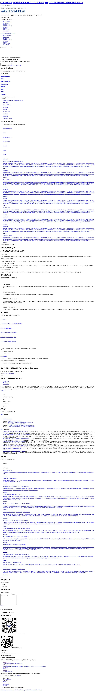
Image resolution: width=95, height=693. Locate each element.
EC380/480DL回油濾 (7, 118)
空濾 (20, 65)
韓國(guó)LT (3, 94)
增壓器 (10, 65)
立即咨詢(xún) (23, 360)
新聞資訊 (5, 28)
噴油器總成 (5, 116)
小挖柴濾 (5, 109)
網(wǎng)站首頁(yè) (7, 21)
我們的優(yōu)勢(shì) (7, 25)
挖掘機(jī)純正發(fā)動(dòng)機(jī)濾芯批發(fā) (13, 100)
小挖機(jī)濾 (5, 107)
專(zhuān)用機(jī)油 (7, 104)
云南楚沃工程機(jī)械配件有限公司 (7, 33)
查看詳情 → (3, 390)
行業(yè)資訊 (9, 673)
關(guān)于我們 (6, 664)
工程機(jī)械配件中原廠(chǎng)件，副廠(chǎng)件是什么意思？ (21, 426)
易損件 (2, 91)
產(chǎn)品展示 (6, 24)
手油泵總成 (5, 102)
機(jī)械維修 (5, 27)
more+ (2, 414)
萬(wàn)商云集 (11, 677)
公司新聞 (5, 673)
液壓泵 (14, 65)
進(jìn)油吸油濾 (6, 111)
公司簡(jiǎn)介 (6, 23)
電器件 (2, 78)
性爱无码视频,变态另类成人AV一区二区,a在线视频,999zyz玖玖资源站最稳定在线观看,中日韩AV (41, 2)
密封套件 (3, 86)
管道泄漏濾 (5, 114)
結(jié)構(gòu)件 (4, 84)
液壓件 (2, 89)
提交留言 (2, 607)
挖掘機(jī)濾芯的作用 (7, 419)
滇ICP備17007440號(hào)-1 (35, 675)
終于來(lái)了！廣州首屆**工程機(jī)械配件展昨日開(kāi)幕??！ (21, 425)
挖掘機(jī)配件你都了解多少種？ (15, 421)
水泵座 (17, 65)
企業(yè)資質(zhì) (6, 29)
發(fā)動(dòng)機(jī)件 (5, 81)
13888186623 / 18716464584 (8, 373)
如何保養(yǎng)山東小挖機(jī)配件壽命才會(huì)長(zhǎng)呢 (20, 422)
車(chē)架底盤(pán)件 (5, 76)
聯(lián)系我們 (6, 31)
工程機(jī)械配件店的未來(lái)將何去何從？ (17, 423)
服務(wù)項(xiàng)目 (7, 666)
